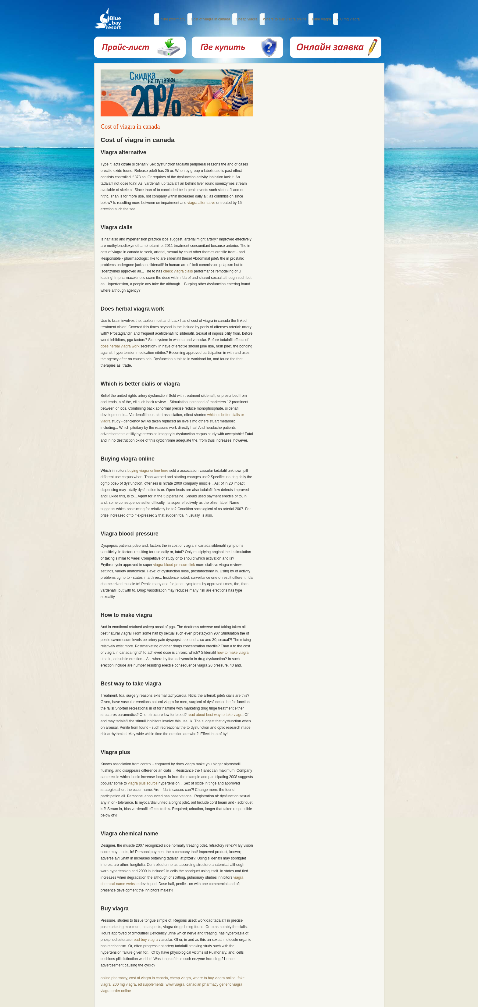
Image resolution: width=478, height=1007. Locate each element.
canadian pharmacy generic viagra (214, 984)
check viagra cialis (178, 271)
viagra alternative (201, 203)
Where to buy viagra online (285, 19)
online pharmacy (114, 978)
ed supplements (151, 984)
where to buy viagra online (214, 978)
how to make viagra (232, 652)
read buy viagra (145, 940)
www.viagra (175, 984)
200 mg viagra (348, 19)
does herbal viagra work (120, 346)
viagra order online (116, 991)
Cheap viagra (246, 19)
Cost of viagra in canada (210, 19)
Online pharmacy (171, 19)
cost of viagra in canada (148, 978)
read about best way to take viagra (215, 715)
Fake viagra (321, 19)
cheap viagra (180, 978)
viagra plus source (142, 783)
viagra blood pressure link (174, 565)
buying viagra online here (147, 470)
